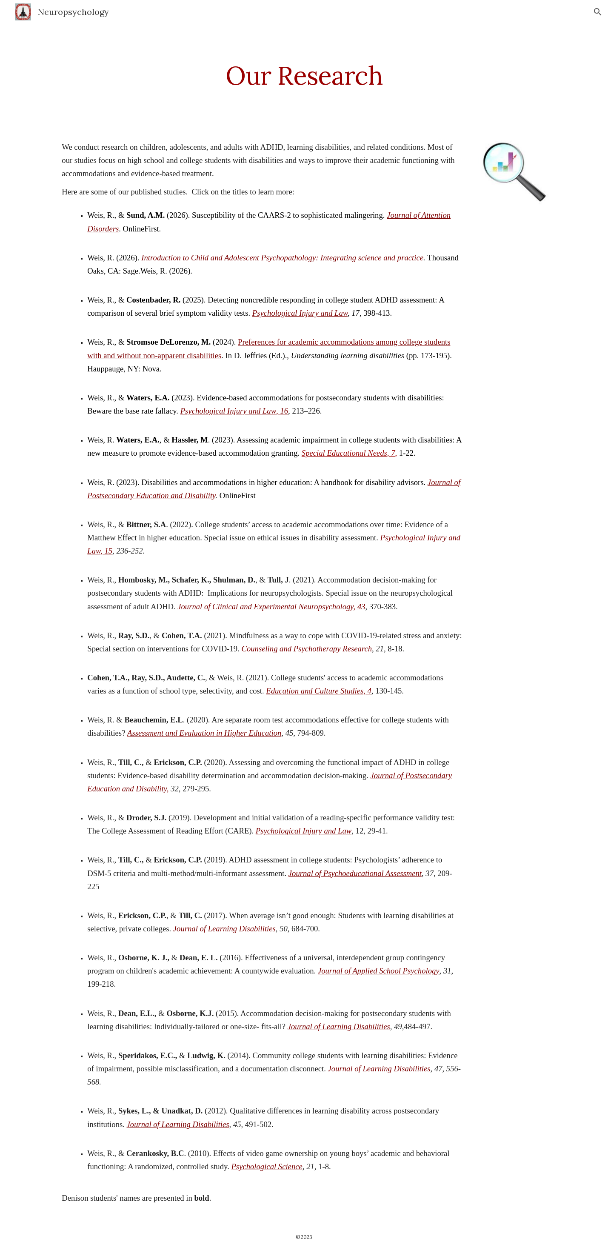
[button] (598, 12)
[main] (303, 75)
